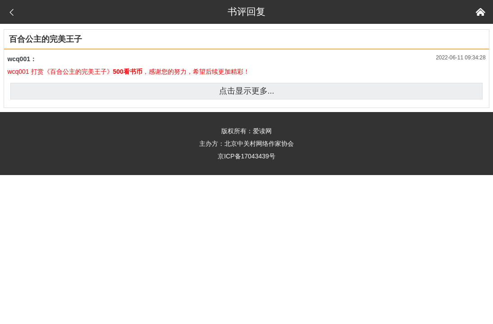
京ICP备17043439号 (246, 156)
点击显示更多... (246, 90)
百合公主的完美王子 (45, 39)
